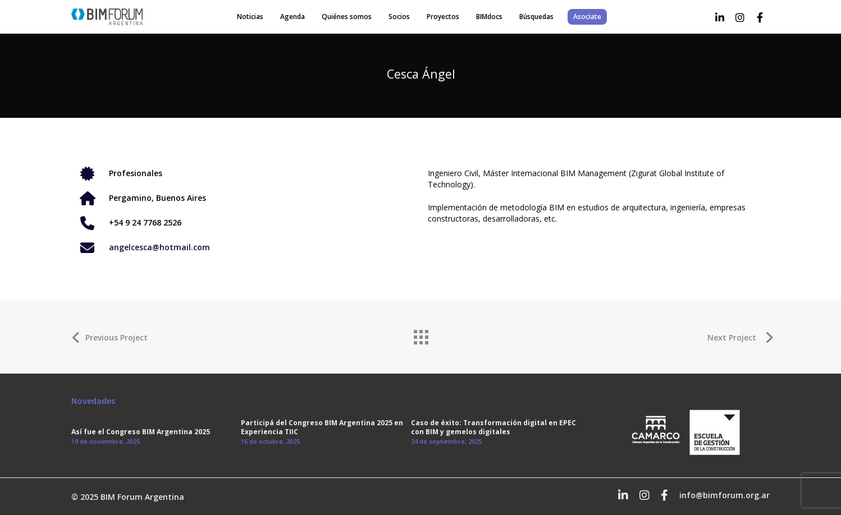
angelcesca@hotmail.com (159, 247)
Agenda (292, 16)
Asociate (587, 16)
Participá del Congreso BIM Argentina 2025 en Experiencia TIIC (322, 427)
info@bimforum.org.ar (724, 495)
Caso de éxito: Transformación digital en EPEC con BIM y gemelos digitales (493, 427)
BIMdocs (489, 16)
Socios (399, 16)
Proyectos (443, 16)
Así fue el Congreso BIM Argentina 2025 (140, 431)
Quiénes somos (347, 16)
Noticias (250, 16)
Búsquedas (536, 16)
